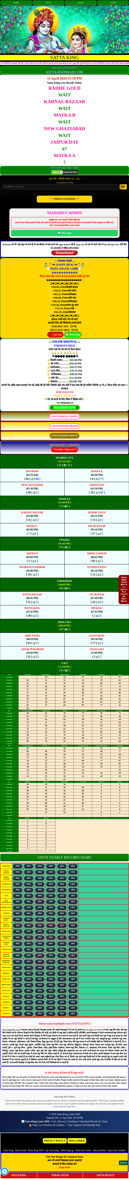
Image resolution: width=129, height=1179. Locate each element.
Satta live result (83, 1150)
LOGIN (113, 3)
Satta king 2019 (36, 1150)
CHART (80, 3)
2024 (40, 866)
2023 (51, 866)
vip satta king (52, 1150)
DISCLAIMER (77, 1140)
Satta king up (67, 1150)
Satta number (99, 1150)
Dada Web (64, 1167)
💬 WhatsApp (64, 233)
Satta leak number (117, 1150)
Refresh (123, 1163)
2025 (29, 866)
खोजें (123, 187)
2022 (62, 866)
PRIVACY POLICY (55, 1140)
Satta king (8, 1150)
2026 (18, 866)
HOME (16, 3)
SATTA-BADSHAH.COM (64, 72)
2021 (73, 866)
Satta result (20, 1150)
